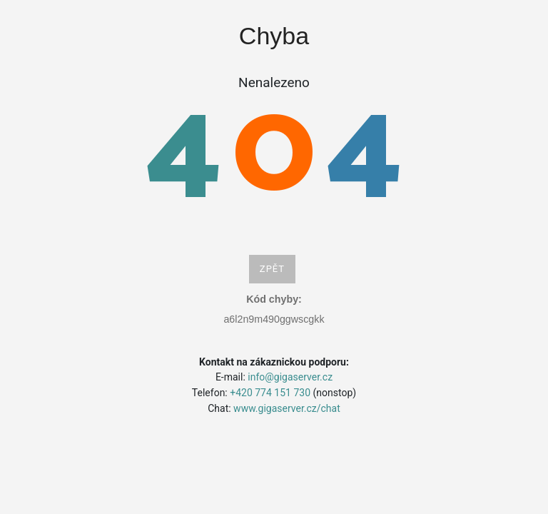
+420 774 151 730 (270, 392)
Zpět (272, 268)
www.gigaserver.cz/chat (286, 408)
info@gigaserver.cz (290, 377)
